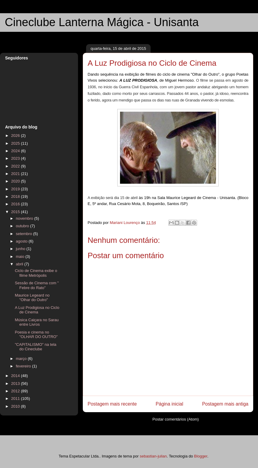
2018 (16, 196)
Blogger (200, 456)
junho (21, 248)
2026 (16, 135)
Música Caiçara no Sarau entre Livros (36, 322)
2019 (16, 189)
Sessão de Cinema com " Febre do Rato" (36, 285)
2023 (16, 158)
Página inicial (169, 403)
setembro (24, 233)
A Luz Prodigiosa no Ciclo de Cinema (37, 310)
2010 (16, 406)
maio (21, 256)
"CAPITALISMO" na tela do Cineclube (35, 347)
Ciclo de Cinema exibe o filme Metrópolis (36, 273)
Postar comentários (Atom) (175, 419)
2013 (16, 383)
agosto (22, 241)
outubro (23, 226)
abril (20, 264)
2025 (16, 143)
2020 (16, 181)
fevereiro (24, 366)
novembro (25, 218)
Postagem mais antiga (225, 403)
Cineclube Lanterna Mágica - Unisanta (102, 22)
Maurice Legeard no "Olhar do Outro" (32, 297)
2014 (16, 375)
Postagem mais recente (112, 403)
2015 (16, 212)
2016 (16, 204)
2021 (16, 173)
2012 (16, 391)
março (22, 358)
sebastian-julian (153, 456)
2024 (16, 151)
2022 (16, 166)
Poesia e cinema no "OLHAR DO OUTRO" (36, 334)
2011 (16, 398)
